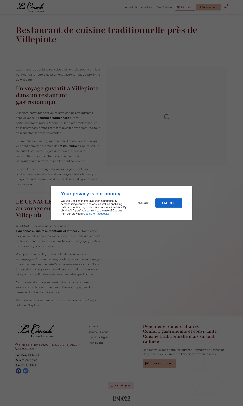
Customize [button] (143, 203)
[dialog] (121, 203)
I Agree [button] (169, 203)
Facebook (102, 213)
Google (87, 213)
